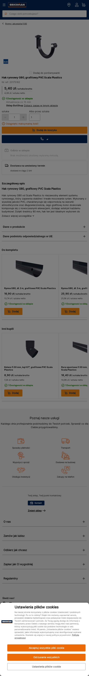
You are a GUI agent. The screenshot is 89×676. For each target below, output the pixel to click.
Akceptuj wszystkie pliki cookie (46, 647)
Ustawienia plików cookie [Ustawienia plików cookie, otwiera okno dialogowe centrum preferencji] (46, 666)
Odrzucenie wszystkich (46, 657)
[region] (44, 639)
